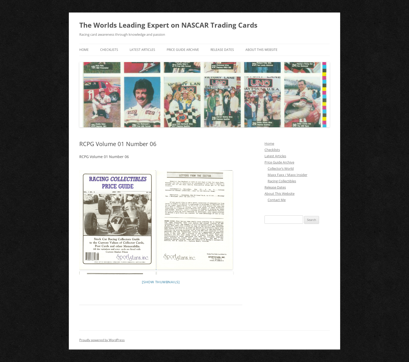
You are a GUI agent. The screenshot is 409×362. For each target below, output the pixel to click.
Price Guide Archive (183, 49)
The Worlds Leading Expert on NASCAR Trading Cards (168, 25)
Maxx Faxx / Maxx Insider (287, 174)
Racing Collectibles (282, 181)
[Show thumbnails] (161, 282)
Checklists (109, 49)
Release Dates (222, 49)
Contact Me (277, 199)
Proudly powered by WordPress (102, 340)
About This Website (261, 49)
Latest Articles (142, 49)
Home (84, 49)
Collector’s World (281, 168)
